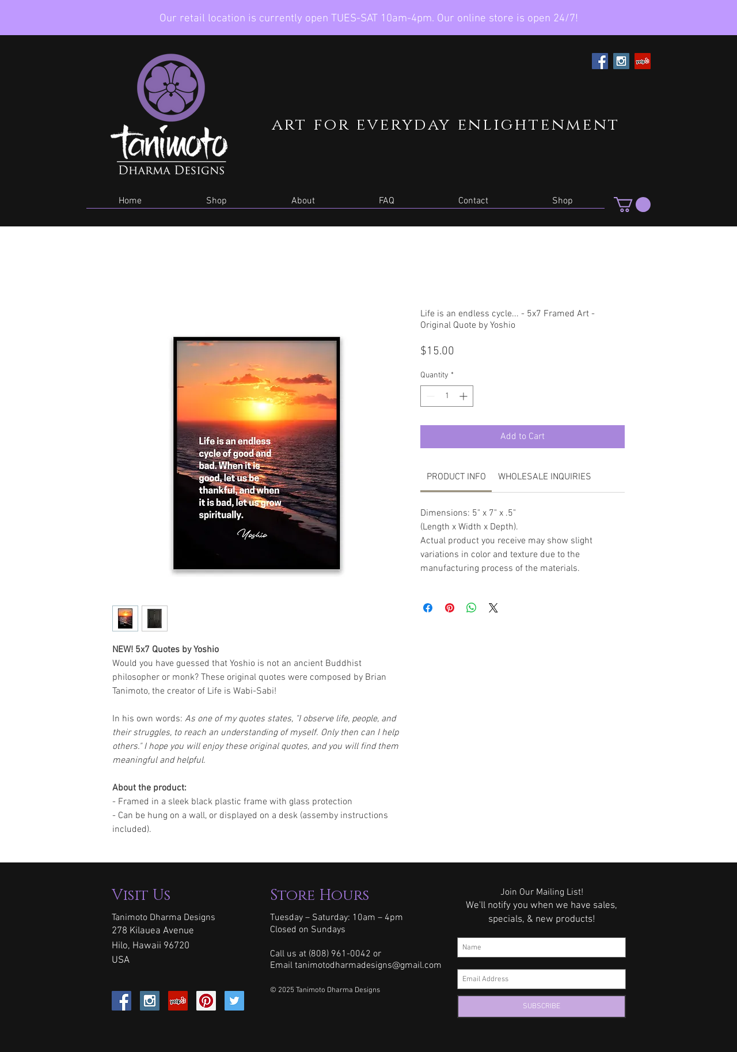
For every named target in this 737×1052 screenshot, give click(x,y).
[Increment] (464, 396)
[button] (216, 204)
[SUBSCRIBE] (541, 1006)
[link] (456, 477)
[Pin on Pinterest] (450, 608)
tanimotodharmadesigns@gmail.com (368, 965)
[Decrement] (429, 396)
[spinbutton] (446, 396)
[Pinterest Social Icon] (206, 1001)
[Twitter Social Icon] (234, 1001)
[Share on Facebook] (428, 608)
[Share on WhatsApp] (471, 608)
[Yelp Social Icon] (643, 61)
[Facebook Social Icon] (600, 61)
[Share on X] (493, 608)
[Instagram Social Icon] (621, 61)
